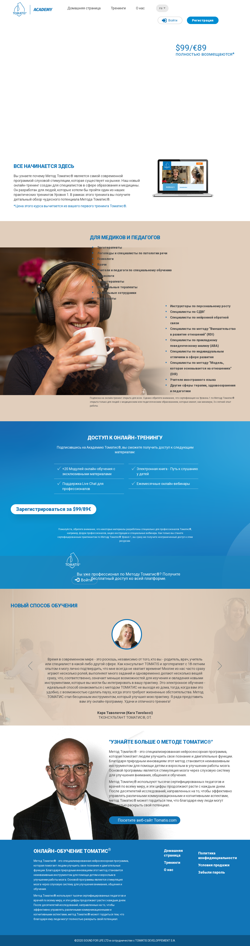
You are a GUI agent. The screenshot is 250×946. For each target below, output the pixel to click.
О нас (140, 8)
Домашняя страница (84, 8)
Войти (169, 20)
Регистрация (202, 20)
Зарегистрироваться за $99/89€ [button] (53, 509)
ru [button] (162, 8)
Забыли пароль (211, 872)
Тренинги (118, 8)
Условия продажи (213, 865)
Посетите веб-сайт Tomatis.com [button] (147, 820)
